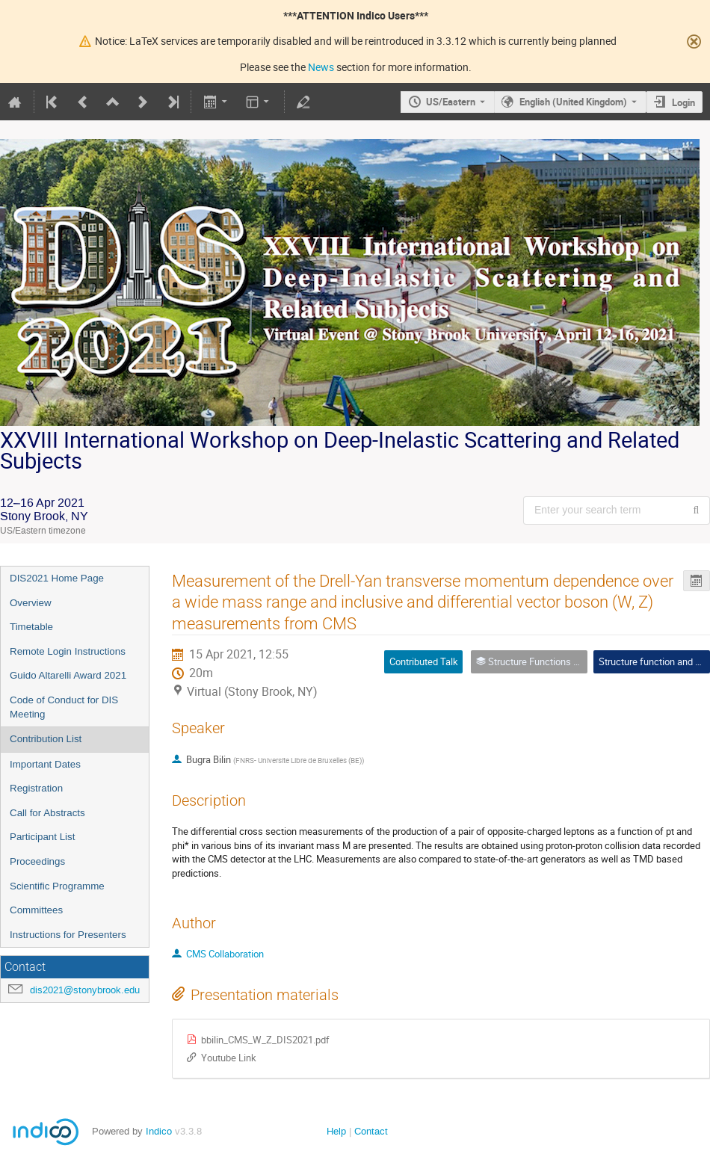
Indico (159, 1131)
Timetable (31, 626)
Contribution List (45, 738)
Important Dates (45, 764)
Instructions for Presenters (68, 934)
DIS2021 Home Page (57, 578)
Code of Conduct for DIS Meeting (64, 707)
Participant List (42, 836)
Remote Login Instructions (68, 651)
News (321, 67)
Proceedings (37, 861)
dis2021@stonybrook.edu (85, 990)
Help (336, 1131)
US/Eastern (450, 101)
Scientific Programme (57, 886)
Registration (36, 788)
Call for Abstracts (47, 812)
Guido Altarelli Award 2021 (68, 675)
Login (683, 102)
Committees (36, 910)
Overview (31, 602)
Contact (371, 1131)
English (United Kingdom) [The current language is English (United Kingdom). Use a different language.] (573, 101)
